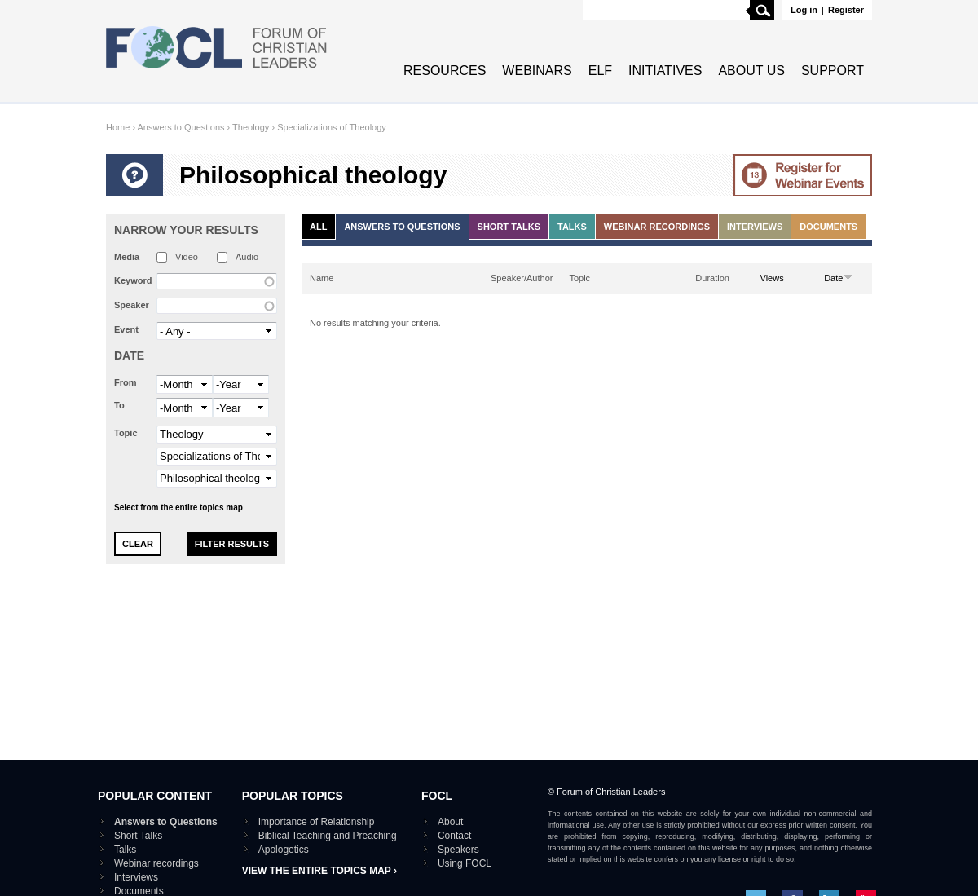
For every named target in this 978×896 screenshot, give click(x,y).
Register (846, 10)
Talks (572, 227)
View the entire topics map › (319, 870)
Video (186, 257)
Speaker (131, 305)
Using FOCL (464, 863)
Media (126, 257)
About (450, 822)
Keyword (133, 280)
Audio (247, 257)
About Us (751, 70)
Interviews (754, 227)
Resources (444, 70)
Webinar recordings (657, 227)
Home (118, 127)
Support (832, 70)
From (125, 382)
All (318, 227)
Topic (126, 433)
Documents (828, 227)
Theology (250, 127)
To (119, 405)
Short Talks (509, 227)
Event (126, 329)
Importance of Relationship (316, 822)
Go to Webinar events (803, 175)
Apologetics (283, 849)
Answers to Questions (181, 127)
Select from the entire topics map (178, 507)
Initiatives (665, 70)
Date (129, 355)
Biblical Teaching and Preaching (327, 835)
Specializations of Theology (331, 127)
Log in (804, 10)
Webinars (536, 70)
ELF (600, 70)
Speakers (458, 849)
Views (772, 278)
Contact (454, 835)
